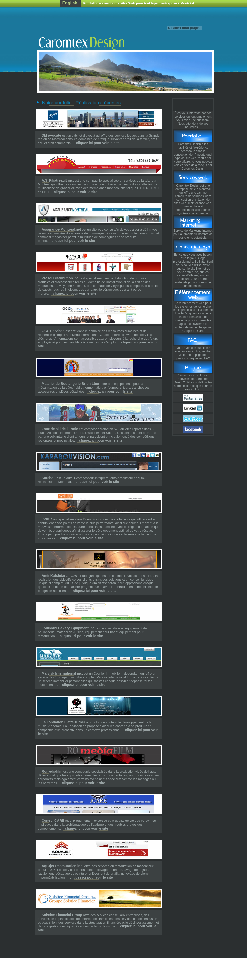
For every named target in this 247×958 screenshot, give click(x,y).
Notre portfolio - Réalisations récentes (81, 102)
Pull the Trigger (193, 105)
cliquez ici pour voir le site (98, 143)
